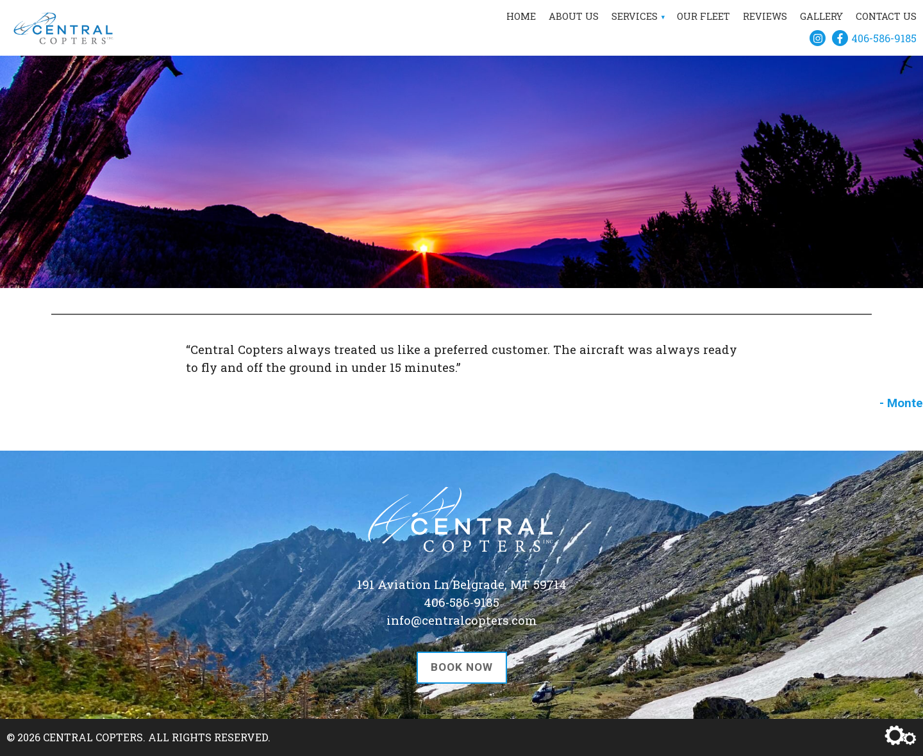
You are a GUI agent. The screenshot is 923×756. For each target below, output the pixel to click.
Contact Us (886, 16)
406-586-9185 (884, 38)
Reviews (765, 16)
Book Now (462, 667)
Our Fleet (703, 16)
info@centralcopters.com (462, 620)
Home (521, 16)
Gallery (821, 16)
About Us (574, 16)
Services (634, 16)
